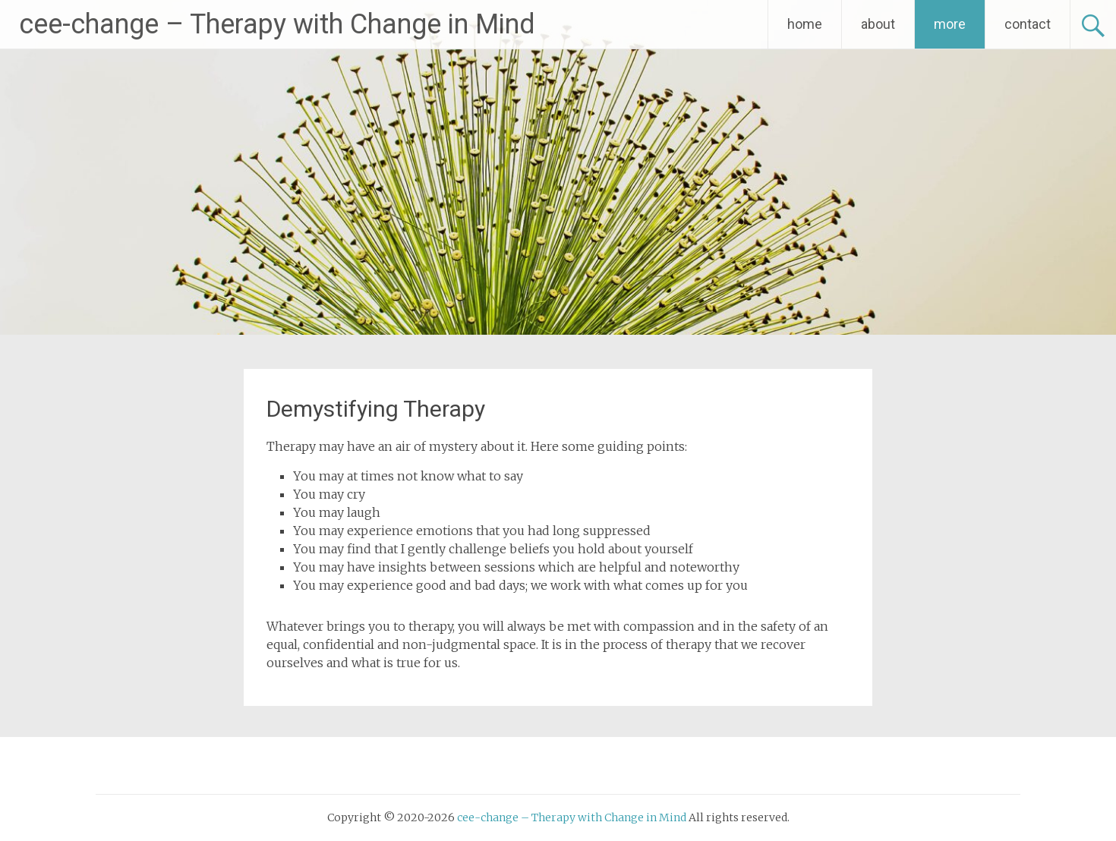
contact (1027, 24)
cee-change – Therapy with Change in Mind (277, 24)
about (878, 24)
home (804, 24)
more (950, 24)
